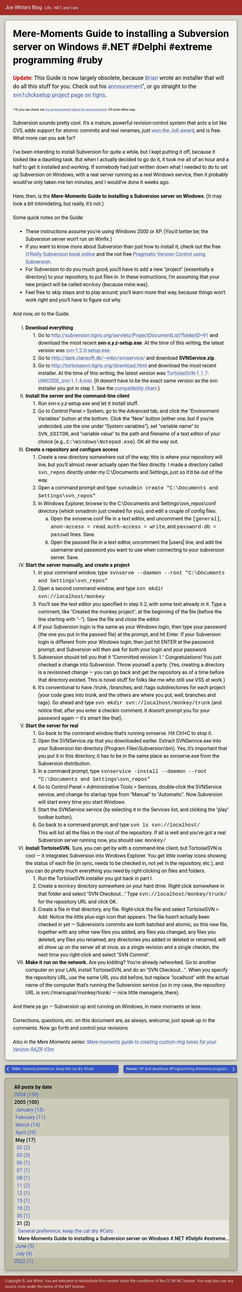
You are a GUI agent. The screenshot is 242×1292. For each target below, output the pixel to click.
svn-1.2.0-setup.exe (88, 350)
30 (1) (23, 1216)
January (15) (29, 1110)
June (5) (24, 1246)
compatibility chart (136, 388)
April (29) (25, 1132)
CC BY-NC (174, 1281)
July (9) (23, 1254)
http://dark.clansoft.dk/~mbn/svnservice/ (98, 358)
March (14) (27, 1125)
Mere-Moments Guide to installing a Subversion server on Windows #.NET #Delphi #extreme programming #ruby (123, 1239)
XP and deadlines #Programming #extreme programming (180, 1069)
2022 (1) (23, 1261)
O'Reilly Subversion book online (60, 254)
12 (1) (23, 1193)
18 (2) (23, 1208)
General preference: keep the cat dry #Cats (53, 1069)
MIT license (74, 1286)
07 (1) (23, 1170)
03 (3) (23, 1155)
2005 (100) (26, 1102)
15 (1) (23, 1201)
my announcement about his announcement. (76, 109)
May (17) (25, 1140)
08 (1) (23, 1178)
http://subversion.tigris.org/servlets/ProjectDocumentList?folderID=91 (129, 335)
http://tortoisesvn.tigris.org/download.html (99, 366)
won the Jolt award (173, 130)
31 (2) (23, 1223)
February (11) (30, 1117)
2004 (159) (26, 1095)
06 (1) (23, 1163)
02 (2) (23, 1148)
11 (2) (23, 1185)
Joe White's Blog (23, 7)
